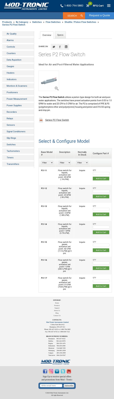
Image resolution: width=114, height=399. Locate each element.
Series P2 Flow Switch (13, 24)
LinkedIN (66, 47)
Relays (10, 118)
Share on (43, 46)
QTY (94, 170)
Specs (60, 35)
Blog (57, 313)
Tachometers (13, 151)
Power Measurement (17, 99)
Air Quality (11, 33)
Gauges (10, 66)
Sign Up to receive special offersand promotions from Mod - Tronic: (57, 378)
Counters (11, 53)
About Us (57, 310)
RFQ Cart (96, 5)
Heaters (10, 73)
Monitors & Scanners (17, 86)
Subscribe (69, 385)
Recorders (12, 112)
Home (57, 303)
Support (57, 308)
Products (7, 22)
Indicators (11, 79)
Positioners (12, 92)
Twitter (54, 47)
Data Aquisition (14, 60)
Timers (10, 157)
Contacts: (57, 320)
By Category (22, 22)
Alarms (10, 40)
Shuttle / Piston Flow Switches (80, 22)
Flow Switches (53, 22)
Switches (37, 22)
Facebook (60, 47)
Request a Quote (99, 15)
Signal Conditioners (16, 131)
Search (72, 15)
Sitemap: (57, 300)
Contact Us (57, 315)
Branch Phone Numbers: (57, 336)
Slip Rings (11, 138)
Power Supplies (14, 105)
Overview (46, 35)
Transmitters (13, 164)
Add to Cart (101, 178)
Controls (11, 46)
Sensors (11, 125)
